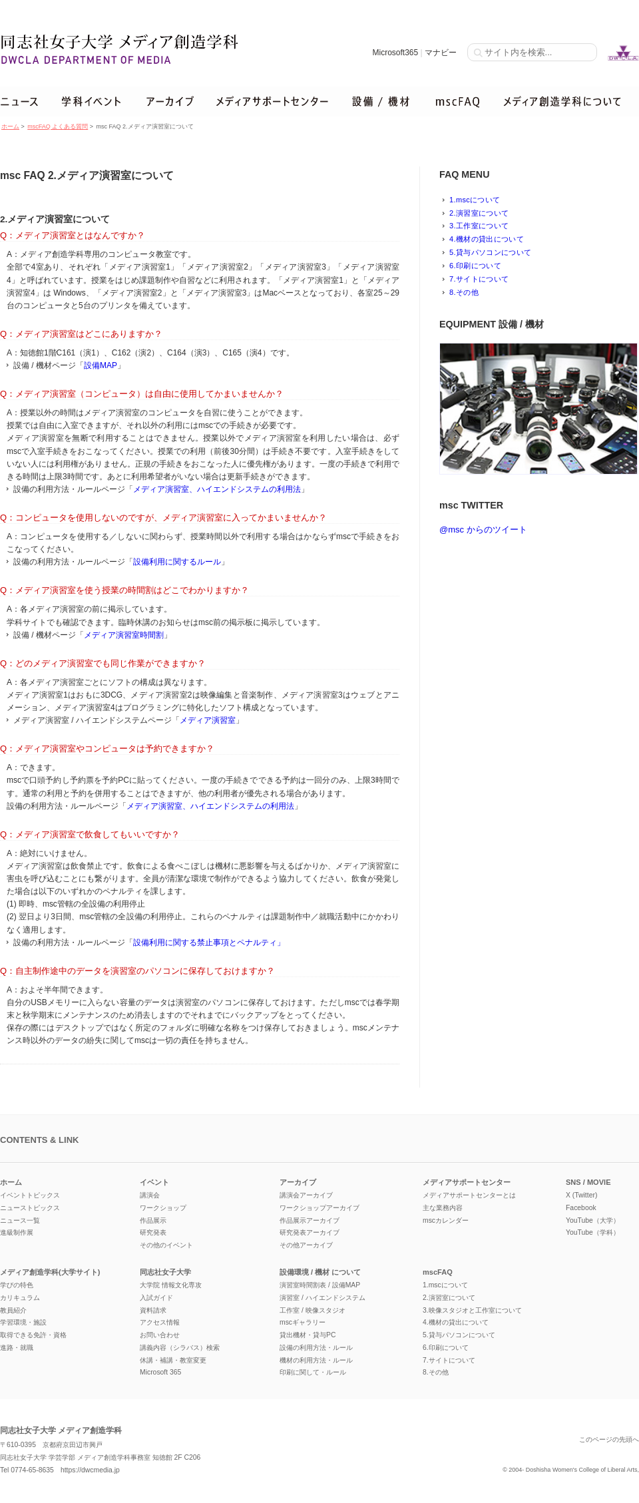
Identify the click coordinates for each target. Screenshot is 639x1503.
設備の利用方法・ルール (316, 1347)
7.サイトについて (479, 279)
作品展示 (153, 1220)
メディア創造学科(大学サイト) (50, 1272)
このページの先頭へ (609, 1439)
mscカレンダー (446, 1220)
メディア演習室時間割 (124, 635)
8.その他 (464, 292)
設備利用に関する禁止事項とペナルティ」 (209, 942)
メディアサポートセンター (467, 1182)
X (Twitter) (581, 1195)
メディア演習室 (208, 720)
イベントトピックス (30, 1195)
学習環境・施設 (23, 1322)
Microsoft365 (395, 52)
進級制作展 (16, 1232)
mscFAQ (438, 1272)
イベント (154, 1182)
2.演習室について (479, 213)
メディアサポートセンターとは (469, 1195)
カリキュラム (20, 1297)
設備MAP (100, 365)
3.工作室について (479, 226)
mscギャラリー (302, 1322)
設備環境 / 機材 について (320, 1272)
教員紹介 (13, 1310)
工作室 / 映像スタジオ (312, 1310)
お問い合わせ (160, 1335)
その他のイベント (166, 1245)
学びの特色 (16, 1285)
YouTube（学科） (593, 1232)
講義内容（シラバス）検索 (180, 1347)
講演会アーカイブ (306, 1195)
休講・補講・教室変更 (173, 1360)
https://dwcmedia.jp (90, 1470)
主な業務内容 (443, 1207)
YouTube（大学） (593, 1220)
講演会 (150, 1195)
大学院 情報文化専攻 (171, 1285)
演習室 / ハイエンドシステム (322, 1297)
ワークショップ (163, 1207)
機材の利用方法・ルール (316, 1360)
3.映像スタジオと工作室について (472, 1310)
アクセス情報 (160, 1322)
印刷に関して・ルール (313, 1372)
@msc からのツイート (483, 530)
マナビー (441, 52)
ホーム (10, 126)
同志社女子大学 (165, 1272)
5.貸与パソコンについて (490, 252)
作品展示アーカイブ (309, 1220)
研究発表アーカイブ (309, 1232)
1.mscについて (474, 200)
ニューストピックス (30, 1207)
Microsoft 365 (160, 1372)
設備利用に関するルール (177, 561)
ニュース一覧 (20, 1220)
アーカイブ (298, 1182)
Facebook (581, 1207)
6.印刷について (475, 266)
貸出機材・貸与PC (307, 1335)
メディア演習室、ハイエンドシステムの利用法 (217, 489)
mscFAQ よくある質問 (57, 126)
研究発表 (153, 1232)
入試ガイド (156, 1297)
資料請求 (153, 1310)
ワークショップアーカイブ (319, 1207)
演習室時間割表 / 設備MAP (320, 1285)
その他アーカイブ (306, 1245)
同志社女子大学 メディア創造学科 (61, 1430)
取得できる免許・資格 (33, 1335)
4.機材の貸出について (486, 239)
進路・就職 (16, 1347)
